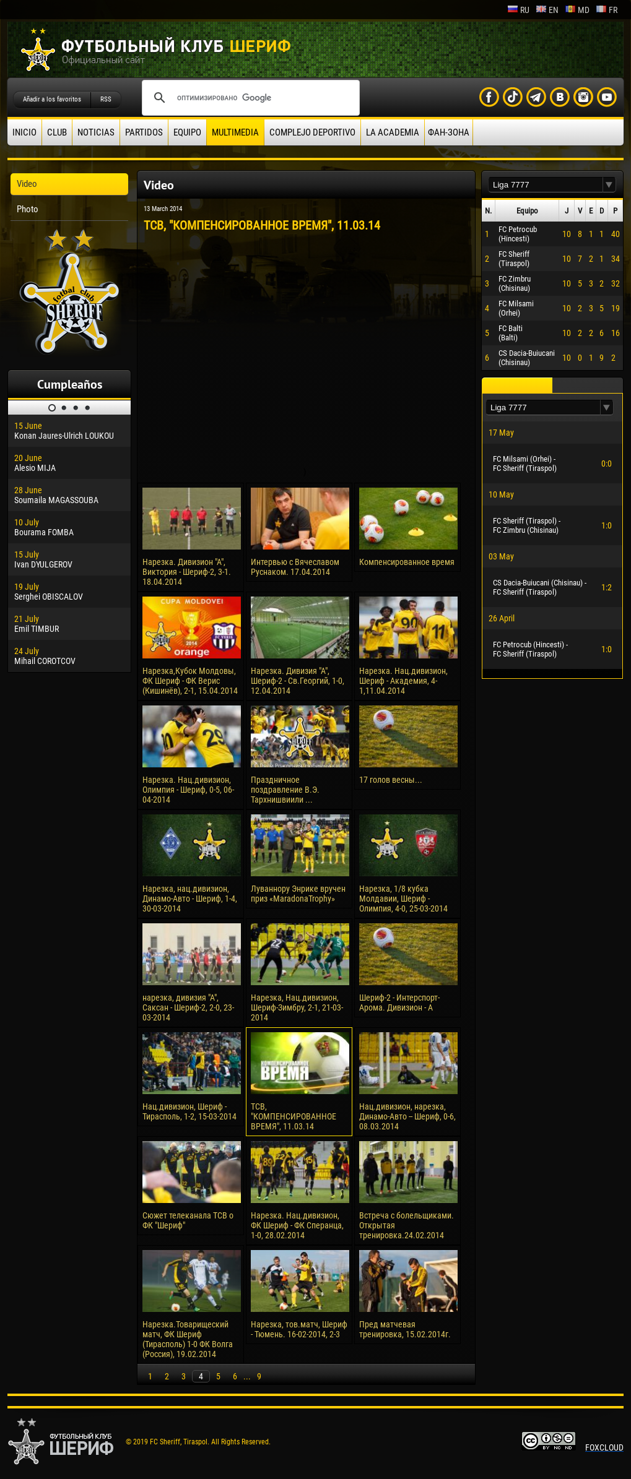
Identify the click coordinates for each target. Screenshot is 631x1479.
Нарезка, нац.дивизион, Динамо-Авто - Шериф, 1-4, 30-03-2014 (189, 898)
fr (606, 10)
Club (57, 132)
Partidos (144, 132)
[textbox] (545, 184)
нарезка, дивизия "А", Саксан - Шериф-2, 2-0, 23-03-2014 (188, 1007)
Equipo (187, 132)
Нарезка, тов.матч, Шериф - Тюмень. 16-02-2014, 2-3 (299, 1329)
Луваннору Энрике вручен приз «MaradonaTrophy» (298, 893)
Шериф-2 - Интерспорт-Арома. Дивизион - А (399, 1002)
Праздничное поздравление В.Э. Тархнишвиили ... (285, 789)
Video (27, 183)
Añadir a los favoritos (52, 99)
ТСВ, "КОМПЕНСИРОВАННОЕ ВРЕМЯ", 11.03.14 (293, 1116)
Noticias (96, 132)
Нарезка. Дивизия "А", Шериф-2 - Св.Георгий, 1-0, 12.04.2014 (297, 681)
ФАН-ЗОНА (448, 132)
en (547, 10)
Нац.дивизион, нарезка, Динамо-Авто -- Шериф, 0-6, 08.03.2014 (407, 1116)
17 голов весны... (390, 780)
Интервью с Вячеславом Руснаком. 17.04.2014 (295, 567)
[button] (609, 184)
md (577, 10)
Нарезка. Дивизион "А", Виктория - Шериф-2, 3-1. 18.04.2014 (186, 572)
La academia (392, 132)
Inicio (24, 132)
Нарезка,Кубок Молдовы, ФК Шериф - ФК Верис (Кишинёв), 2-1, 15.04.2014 (190, 681)
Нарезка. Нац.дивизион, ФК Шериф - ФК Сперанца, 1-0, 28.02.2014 (297, 1225)
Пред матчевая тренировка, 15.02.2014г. (405, 1329)
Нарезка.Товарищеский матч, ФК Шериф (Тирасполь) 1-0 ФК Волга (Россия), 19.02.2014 (187, 1339)
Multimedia (235, 132)
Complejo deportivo (312, 132)
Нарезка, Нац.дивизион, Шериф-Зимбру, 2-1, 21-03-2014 (297, 1007)
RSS (105, 99)
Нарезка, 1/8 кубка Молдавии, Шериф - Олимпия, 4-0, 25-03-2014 (403, 898)
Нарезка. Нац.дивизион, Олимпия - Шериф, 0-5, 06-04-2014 (188, 789)
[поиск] (249, 97)
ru (518, 10)
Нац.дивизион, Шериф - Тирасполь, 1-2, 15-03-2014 (189, 1111)
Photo (27, 209)
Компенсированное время (407, 562)
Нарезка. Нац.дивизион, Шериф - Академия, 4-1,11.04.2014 (403, 681)
